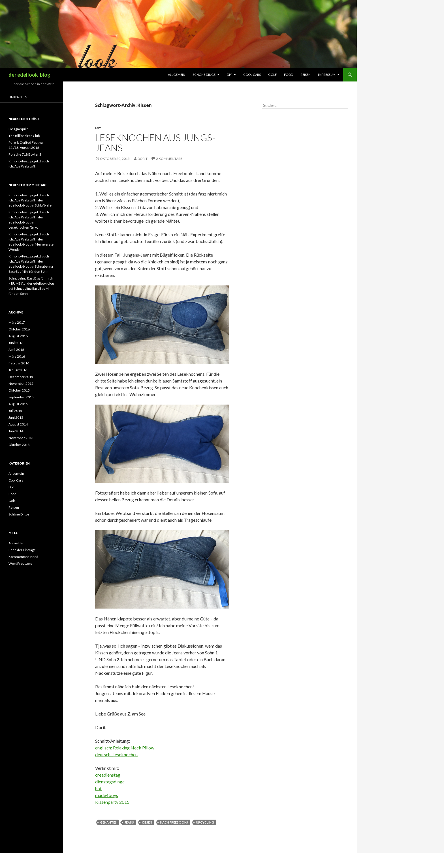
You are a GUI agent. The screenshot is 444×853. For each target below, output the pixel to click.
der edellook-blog (29, 75)
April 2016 (16, 349)
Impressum (327, 74)
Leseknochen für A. (23, 227)
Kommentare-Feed (23, 557)
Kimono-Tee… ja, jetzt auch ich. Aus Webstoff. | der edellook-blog (28, 200)
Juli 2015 (15, 411)
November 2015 (20, 383)
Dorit (143, 158)
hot (98, 788)
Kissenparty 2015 (112, 802)
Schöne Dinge (204, 74)
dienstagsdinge (110, 781)
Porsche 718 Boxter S (24, 154)
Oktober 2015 (19, 390)
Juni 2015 (15, 417)
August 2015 (18, 404)
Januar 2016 (17, 370)
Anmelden (16, 543)
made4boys (106, 795)
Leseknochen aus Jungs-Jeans (155, 142)
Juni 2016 (15, 343)
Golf (272, 74)
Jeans (129, 822)
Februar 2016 (18, 363)
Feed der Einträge (22, 550)
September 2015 (21, 397)
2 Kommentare (169, 158)
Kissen (147, 822)
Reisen (305, 74)
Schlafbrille (43, 205)
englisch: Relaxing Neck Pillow (124, 747)
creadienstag (107, 774)
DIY (229, 74)
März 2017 (16, 322)
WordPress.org (20, 563)
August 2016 (18, 336)
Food (288, 74)
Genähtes (108, 822)
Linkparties (17, 97)
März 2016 (16, 356)
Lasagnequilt (18, 129)
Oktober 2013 (19, 444)
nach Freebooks (174, 822)
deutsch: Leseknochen (116, 754)
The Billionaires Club (24, 136)
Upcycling (205, 822)
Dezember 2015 (20, 377)
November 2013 (20, 438)
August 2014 (18, 424)
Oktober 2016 (19, 329)
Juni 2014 (15, 431)
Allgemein (176, 74)
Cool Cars (252, 74)
